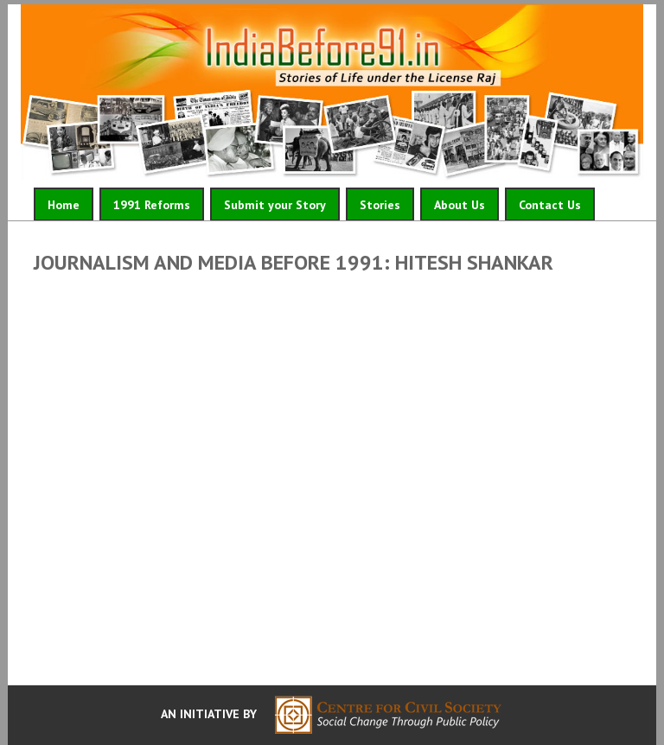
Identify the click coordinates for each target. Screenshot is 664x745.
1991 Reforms (151, 205)
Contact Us (550, 205)
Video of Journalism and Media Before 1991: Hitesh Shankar (332, 475)
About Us (459, 205)
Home (64, 205)
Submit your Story (275, 205)
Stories (380, 205)
